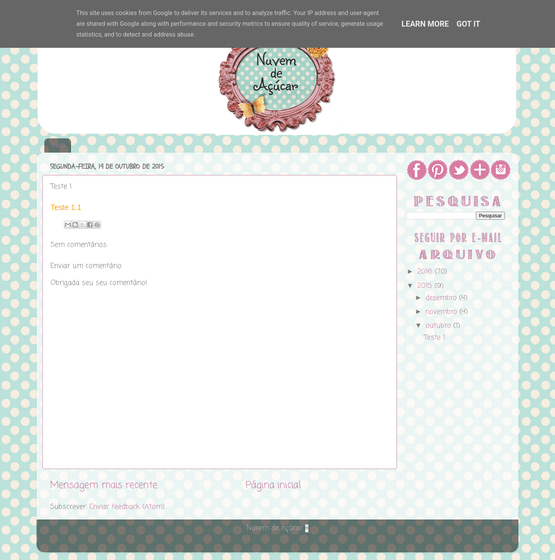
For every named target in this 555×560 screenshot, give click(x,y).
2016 (426, 271)
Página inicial (273, 485)
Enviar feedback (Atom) (127, 506)
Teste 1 (434, 337)
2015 (425, 286)
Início (58, 145)
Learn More (425, 24)
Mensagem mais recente (103, 485)
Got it (469, 24)
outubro (439, 325)
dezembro (442, 298)
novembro (442, 311)
